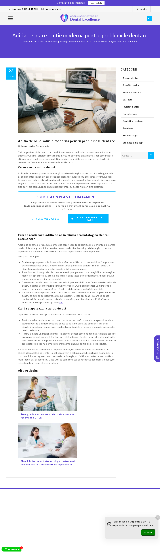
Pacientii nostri (33, 548)
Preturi (32, 551)
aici (61, 301)
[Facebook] (107, 539)
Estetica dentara (132, 92)
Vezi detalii (96, 3)
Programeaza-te (53, 9)
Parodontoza (130, 113)
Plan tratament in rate (87, 218)
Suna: (45, 218)
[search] (149, 18)
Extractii (128, 99)
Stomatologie (42, 146)
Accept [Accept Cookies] (148, 532)
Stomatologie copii (133, 142)
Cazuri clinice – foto (57, 548)
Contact (67, 551)
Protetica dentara (133, 121)
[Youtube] (126, 539)
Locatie (143, 9)
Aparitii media (131, 85)
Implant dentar (28, 146)
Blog (23, 551)
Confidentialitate (49, 551)
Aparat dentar (131, 77)
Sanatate (128, 128)
